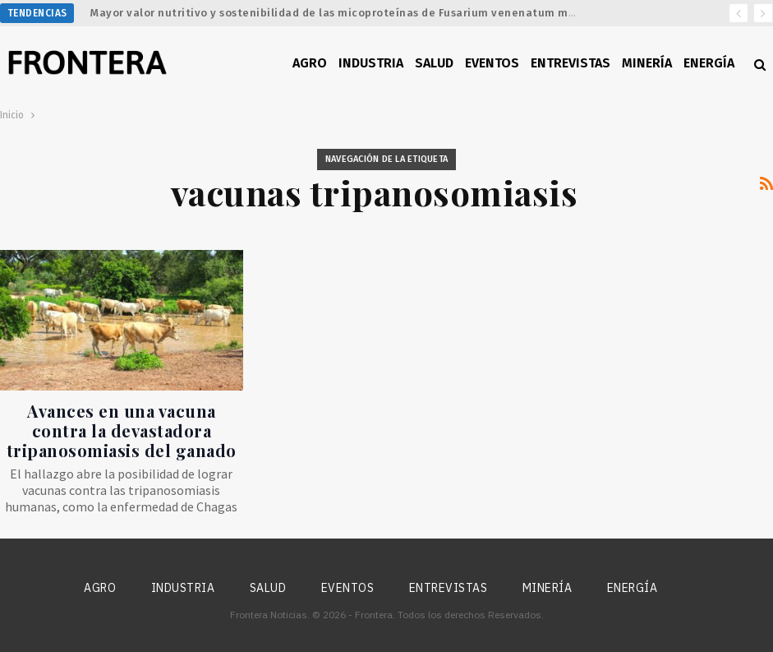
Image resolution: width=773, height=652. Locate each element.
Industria (370, 63)
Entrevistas (570, 63)
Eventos (492, 63)
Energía (708, 63)
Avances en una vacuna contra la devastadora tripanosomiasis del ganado (122, 430)
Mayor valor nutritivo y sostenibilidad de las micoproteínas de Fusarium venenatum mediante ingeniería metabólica (414, 13)
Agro (309, 63)
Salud (434, 63)
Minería (647, 63)
